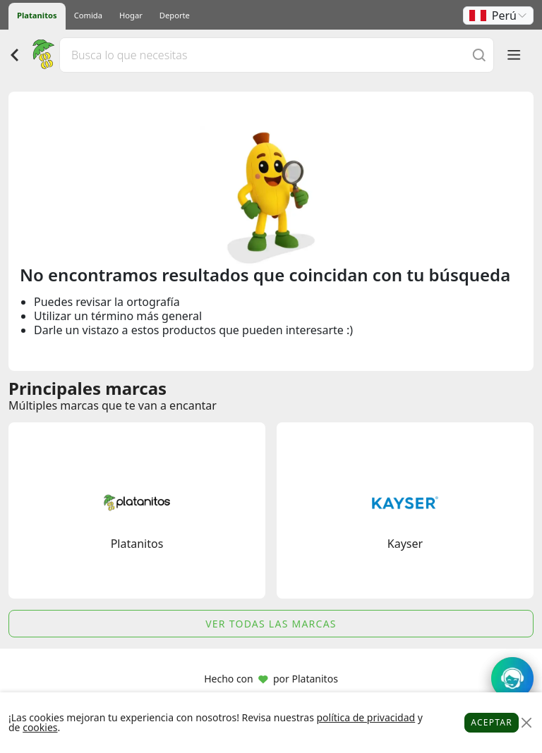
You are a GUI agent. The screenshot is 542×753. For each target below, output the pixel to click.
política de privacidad (365, 717)
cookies (40, 727)
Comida (88, 15)
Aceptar (491, 722)
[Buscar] (479, 54)
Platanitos (37, 15)
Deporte (174, 15)
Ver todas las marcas (271, 623)
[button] (498, 15)
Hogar (131, 15)
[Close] (526, 723)
